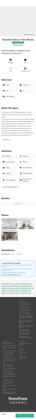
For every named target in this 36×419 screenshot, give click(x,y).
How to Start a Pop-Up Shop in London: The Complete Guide (26, 322)
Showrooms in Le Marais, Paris (11, 286)
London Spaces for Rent (8, 357)
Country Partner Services (25, 308)
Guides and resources (24, 312)
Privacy (20, 359)
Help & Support (23, 352)
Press (20, 354)
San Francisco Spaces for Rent (9, 348)
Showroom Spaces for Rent (9, 368)
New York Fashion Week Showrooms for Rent (25, 333)
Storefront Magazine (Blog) (25, 310)
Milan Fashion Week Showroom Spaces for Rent (25, 337)
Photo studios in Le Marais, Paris (21, 293)
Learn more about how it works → (12, 275)
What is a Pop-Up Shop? (25, 314)
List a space (22, 341)
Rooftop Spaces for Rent (9, 381)
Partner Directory (23, 302)
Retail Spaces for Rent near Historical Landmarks (9, 393)
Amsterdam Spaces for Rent (10, 359)
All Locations (6, 341)
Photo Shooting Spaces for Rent (9, 377)
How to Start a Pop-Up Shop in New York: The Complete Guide (26, 317)
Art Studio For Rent (7, 383)
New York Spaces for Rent (9, 345)
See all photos (29, 34)
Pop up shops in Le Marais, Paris (21, 284)
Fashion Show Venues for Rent (9, 386)
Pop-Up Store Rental (8, 366)
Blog (20, 346)
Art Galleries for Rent (8, 370)
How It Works (22, 300)
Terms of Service (23, 357)
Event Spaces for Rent (8, 372)
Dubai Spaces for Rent (8, 364)
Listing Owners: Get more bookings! (25, 344)
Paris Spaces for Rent (8, 354)
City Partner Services (24, 306)
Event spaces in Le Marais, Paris (21, 288)
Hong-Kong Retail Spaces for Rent (10, 361)
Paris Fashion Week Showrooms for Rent (24, 330)
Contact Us (21, 348)
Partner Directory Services (25, 304)
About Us (21, 350)
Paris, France (19, 45)
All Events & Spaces (8, 343)
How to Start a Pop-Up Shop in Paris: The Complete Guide (26, 326)
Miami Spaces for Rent (8, 352)
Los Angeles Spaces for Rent (10, 350)
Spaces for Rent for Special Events (9, 389)
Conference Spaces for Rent (9, 374)
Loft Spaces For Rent (8, 379)
